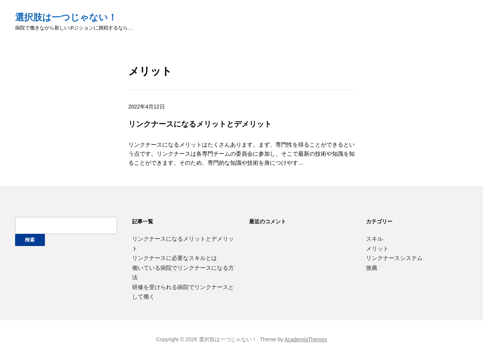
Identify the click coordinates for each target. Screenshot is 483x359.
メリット (377, 248)
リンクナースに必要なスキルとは (174, 258)
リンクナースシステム (394, 258)
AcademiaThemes (306, 339)
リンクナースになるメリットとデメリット (200, 124)
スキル (374, 238)
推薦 (371, 268)
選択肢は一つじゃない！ (66, 17)
